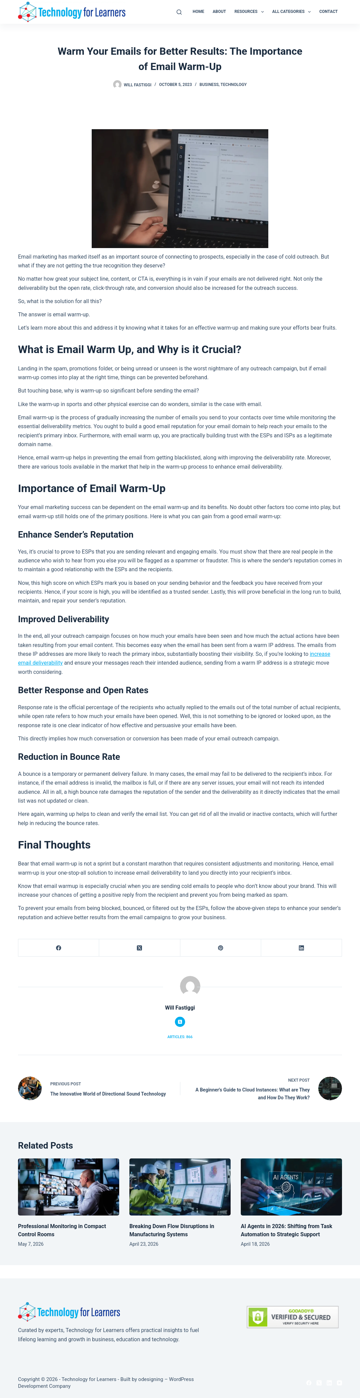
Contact (328, 11)
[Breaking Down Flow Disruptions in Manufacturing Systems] (180, 1187)
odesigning (150, 1379)
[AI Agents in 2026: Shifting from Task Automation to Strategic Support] (291, 1187)
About (219, 11)
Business (209, 84)
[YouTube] (339, 1382)
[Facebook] (58, 948)
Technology (233, 84)
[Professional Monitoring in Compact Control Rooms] (68, 1187)
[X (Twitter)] (139, 948)
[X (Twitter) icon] (180, 1022)
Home (198, 11)
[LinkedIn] (301, 948)
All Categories (293, 12)
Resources (251, 12)
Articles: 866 (180, 1037)
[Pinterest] (220, 948)
